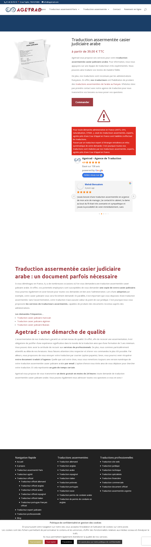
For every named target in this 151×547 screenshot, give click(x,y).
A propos (41, 10)
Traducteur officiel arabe (32, 490)
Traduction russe (66, 491)
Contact (117, 10)
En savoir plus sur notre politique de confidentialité (100, 542)
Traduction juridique (111, 466)
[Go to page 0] (99, 213)
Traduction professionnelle (29, 514)
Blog (19, 518)
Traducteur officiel (25, 478)
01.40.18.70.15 (11, 2)
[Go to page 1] (101, 213)
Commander (82, 102)
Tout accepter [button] (35, 542)
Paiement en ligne (132, 10)
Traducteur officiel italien (32, 498)
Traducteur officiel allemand (33, 481)
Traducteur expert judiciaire (29, 509)
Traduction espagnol (68, 474)
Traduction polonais (68, 482)
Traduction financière (111, 478)
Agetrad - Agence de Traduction (101, 158)
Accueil (30, 10)
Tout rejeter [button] (51, 542)
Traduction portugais (68, 486)
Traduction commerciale (113, 482)
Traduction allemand (68, 461)
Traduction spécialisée (112, 474)
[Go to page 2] (103, 213)
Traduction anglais (67, 466)
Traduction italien (67, 478)
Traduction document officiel (115, 486)
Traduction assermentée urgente (116, 491)
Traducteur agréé (25, 474)
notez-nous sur (93, 174)
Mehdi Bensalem (94, 184)
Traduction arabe (67, 470)
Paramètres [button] (67, 542)
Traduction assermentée (95, 10)
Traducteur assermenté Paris (63, 10)
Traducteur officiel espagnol (33, 494)
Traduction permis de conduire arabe (75, 495)
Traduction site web (111, 461)
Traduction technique (111, 470)
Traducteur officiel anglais (32, 485)
